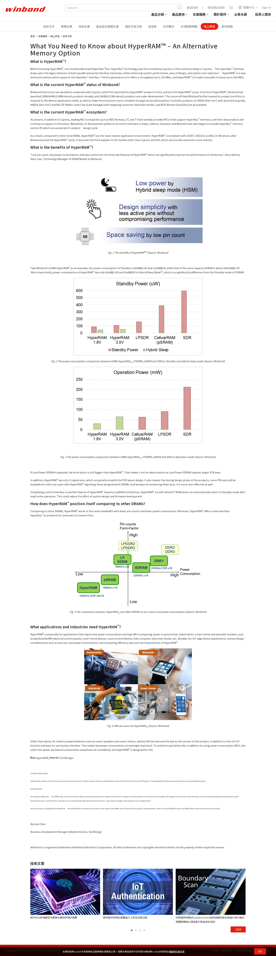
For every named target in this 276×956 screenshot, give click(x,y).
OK (260, 951)
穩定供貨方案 (133, 26)
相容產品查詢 (216, 7)
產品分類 (157, 14)
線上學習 (209, 26)
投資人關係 (263, 14)
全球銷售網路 (189, 26)
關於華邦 (220, 14)
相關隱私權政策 (176, 951)
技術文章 (67, 36)
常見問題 (227, 26)
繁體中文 (246, 7)
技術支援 (84, 26)
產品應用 (178, 14)
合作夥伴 (168, 26)
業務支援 (66, 26)
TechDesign (66, 758)
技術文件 (49, 26)
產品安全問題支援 (107, 26)
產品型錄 (192, 7)
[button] (132, 930)
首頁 (32, 36)
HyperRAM (54, 61)
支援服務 (199, 14)
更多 (238, 929)
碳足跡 (152, 26)
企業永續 (240, 14)
